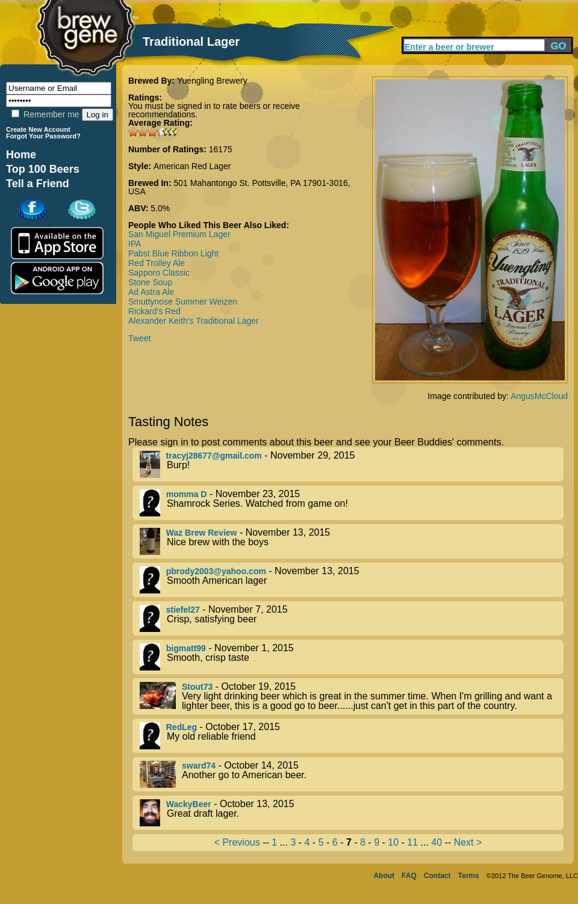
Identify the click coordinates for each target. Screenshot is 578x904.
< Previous (237, 842)
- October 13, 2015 (352, 812)
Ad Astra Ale (151, 292)
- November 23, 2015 (352, 502)
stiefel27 (183, 610)
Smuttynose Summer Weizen (182, 301)
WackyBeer (188, 804)
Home (21, 155)
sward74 (199, 765)
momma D (186, 494)
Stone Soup (150, 282)
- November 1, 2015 (352, 656)
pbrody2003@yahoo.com (216, 571)
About (383, 875)
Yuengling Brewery (212, 80)
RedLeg (181, 727)
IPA (134, 244)
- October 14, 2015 (352, 774)
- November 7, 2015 (352, 618)
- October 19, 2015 (352, 696)
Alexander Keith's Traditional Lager (193, 321)
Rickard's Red (154, 311)
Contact (437, 875)
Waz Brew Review (201, 532)
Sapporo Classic (159, 272)
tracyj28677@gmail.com (214, 455)
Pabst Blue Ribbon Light (173, 253)
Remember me (45, 114)
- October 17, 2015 (352, 735)
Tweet (139, 338)
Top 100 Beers (42, 169)
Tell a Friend (37, 184)
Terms (468, 875)
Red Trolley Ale (156, 263)
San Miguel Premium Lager (179, 234)
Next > (468, 842)
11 (412, 842)
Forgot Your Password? (43, 136)
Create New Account (38, 129)
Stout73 (197, 687)
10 (393, 842)
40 (436, 842)
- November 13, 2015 (352, 541)
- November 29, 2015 (352, 464)
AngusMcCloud (539, 396)
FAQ (409, 875)
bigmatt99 (186, 648)
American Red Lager (192, 166)
